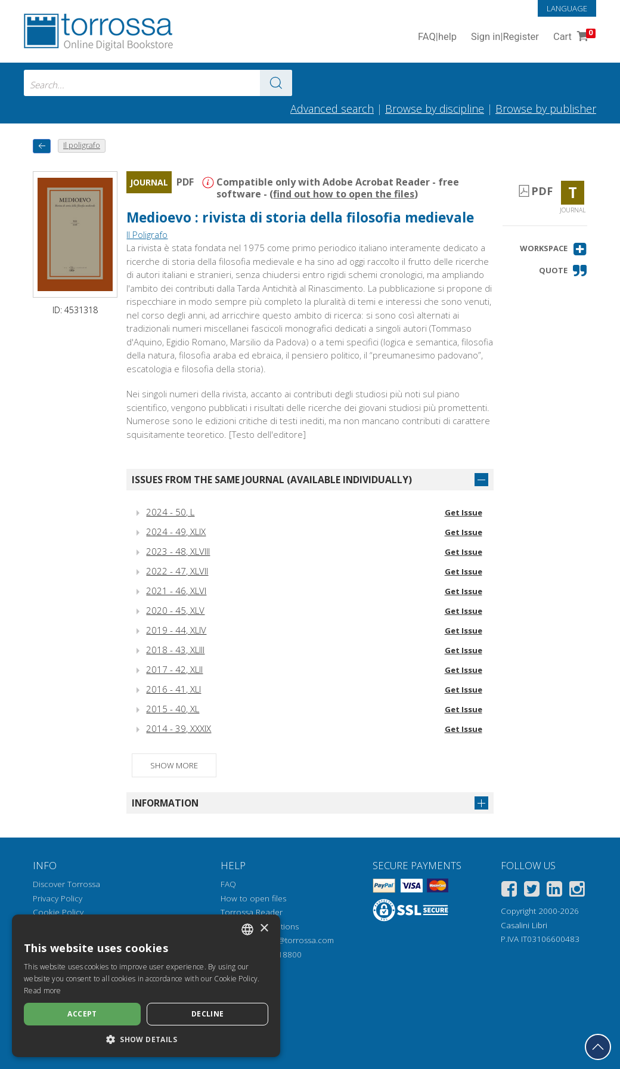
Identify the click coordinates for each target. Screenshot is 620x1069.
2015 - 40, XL (172, 709)
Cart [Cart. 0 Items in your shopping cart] (573, 37)
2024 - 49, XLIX (176, 531)
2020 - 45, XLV (175, 610)
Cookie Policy (58, 912)
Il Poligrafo (147, 234)
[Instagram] (577, 891)
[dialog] (146, 985)
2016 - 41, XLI (173, 689)
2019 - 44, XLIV (176, 630)
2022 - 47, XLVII (177, 571)
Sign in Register (505, 37)
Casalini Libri (524, 925)
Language (567, 8)
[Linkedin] (554, 891)
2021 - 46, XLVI (176, 591)
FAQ (228, 884)
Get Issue (463, 512)
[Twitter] (532, 891)
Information (165, 803)
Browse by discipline (434, 108)
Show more (174, 765)
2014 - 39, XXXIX (178, 728)
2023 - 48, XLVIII (178, 551)
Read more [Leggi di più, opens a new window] (42, 990)
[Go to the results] (276, 83)
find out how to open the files (343, 193)
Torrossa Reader (252, 912)
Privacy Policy (57, 898)
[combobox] (158, 83)
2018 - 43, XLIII (175, 650)
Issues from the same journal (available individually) (272, 479)
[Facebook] (509, 891)
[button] (553, 249)
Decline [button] (207, 1014)
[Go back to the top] (598, 1047)
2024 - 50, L (170, 512)
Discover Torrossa (66, 884)
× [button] (263, 928)
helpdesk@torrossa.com (289, 940)
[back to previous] (42, 146)
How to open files (253, 898)
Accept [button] (82, 1014)
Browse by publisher (545, 108)
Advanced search (332, 108)
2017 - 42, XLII (174, 669)
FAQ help (437, 37)
